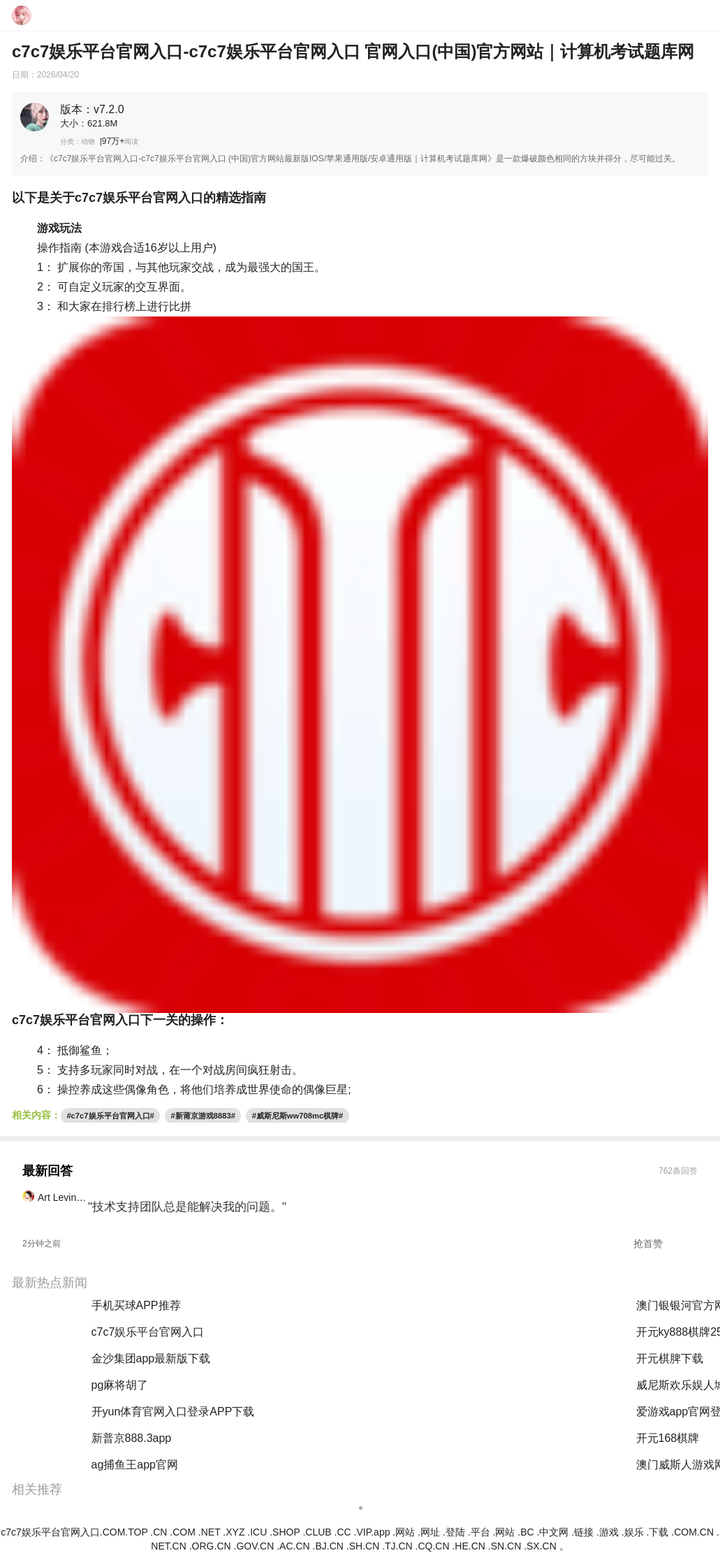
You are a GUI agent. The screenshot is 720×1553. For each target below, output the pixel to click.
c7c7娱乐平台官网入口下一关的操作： (120, 1020)
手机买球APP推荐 (136, 1305)
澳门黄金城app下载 (332, 1358)
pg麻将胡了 (312, 1438)
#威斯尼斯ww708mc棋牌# (298, 1115)
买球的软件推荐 (323, 1305)
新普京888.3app (131, 1438)
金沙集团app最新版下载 (151, 1358)
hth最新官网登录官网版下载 (353, 1332)
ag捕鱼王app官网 (135, 1465)
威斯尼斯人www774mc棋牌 (352, 1465)
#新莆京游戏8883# (203, 1115)
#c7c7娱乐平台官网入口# (110, 1115)
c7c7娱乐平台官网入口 (148, 1332)
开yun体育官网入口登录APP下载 (173, 1411)
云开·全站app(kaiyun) (337, 1411)
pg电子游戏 (312, 1385)
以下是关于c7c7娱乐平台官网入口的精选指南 (139, 198)
